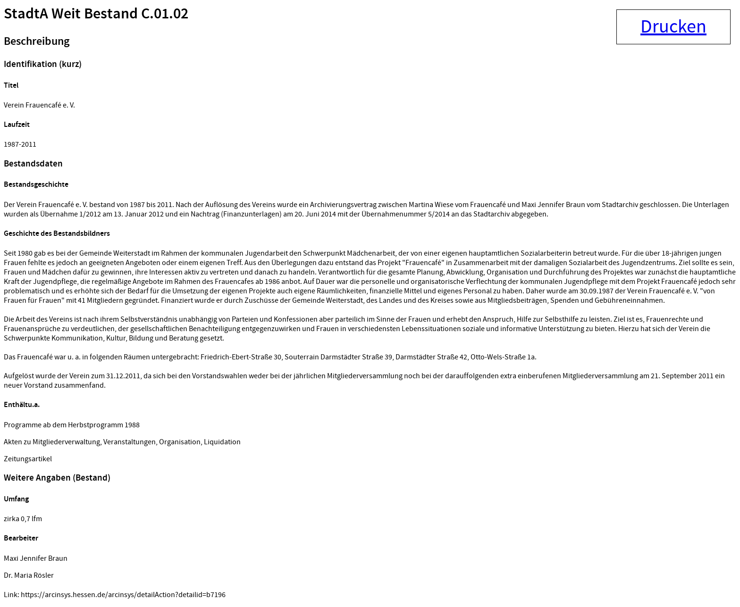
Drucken (673, 27)
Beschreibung (36, 41)
